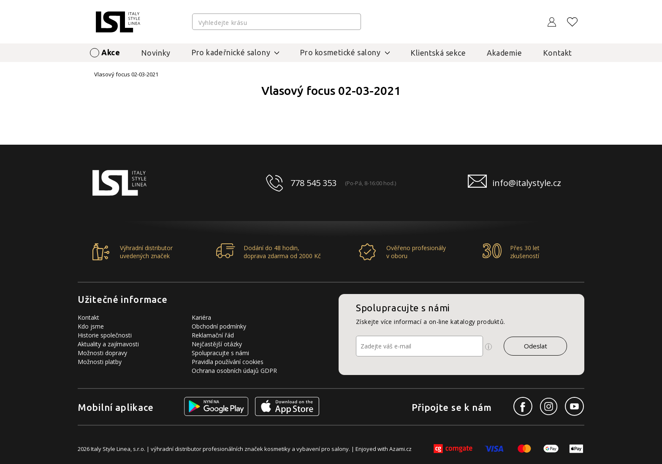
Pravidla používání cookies (227, 362)
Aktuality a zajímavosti (108, 344)
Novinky (156, 53)
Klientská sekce (438, 53)
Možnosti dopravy (102, 353)
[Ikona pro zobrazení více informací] (488, 346)
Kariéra (201, 317)
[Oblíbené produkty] (572, 22)
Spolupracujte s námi (220, 353)
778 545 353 (313, 183)
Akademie (504, 53)
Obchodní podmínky (219, 326)
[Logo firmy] (118, 21)
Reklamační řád (213, 335)
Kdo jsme (91, 326)
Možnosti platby (100, 362)
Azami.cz (400, 449)
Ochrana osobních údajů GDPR (234, 371)
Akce (110, 52)
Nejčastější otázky (217, 344)
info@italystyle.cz (526, 183)
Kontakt (557, 53)
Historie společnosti (105, 335)
